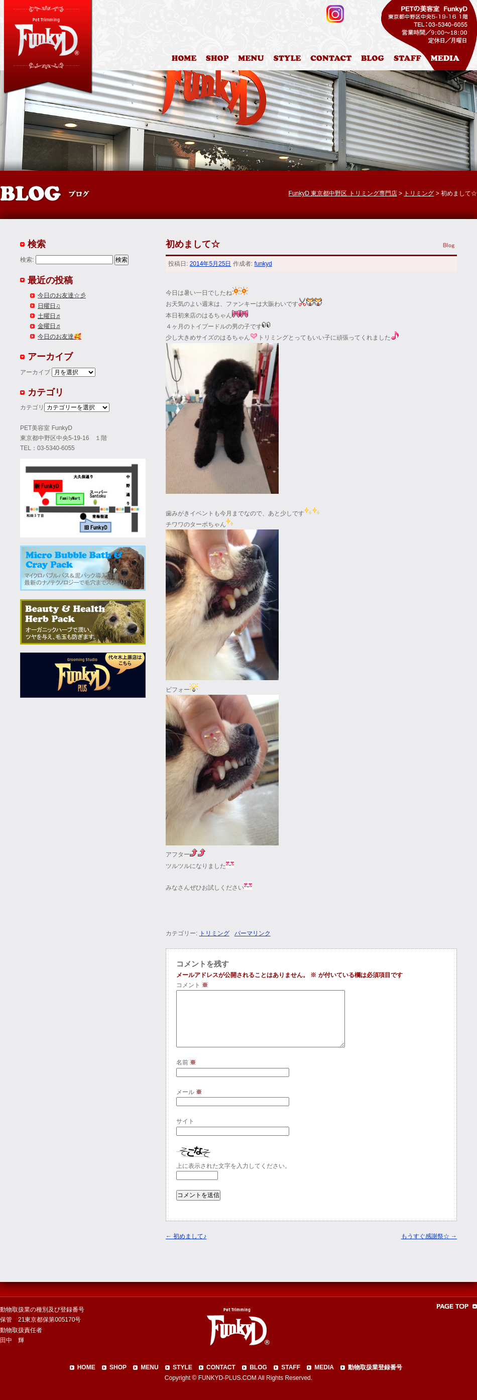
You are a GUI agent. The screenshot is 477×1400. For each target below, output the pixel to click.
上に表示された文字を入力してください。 (233, 1165)
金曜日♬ (49, 326)
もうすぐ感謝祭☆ (429, 1236)
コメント (192, 985)
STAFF (290, 1367)
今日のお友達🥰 (59, 336)
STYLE (182, 1367)
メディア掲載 (451, 59)
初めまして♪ (186, 1236)
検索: (27, 259)
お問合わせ (335, 59)
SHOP (118, 1367)
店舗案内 (218, 59)
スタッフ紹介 (410, 59)
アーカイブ (35, 372)
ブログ (377, 59)
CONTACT (220, 1367)
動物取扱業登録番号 (375, 1367)
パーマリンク (252, 933)
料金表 (252, 59)
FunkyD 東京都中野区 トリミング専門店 (343, 193)
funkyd (263, 263)
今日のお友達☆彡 (62, 295)
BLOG (258, 1367)
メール (189, 1092)
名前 (186, 1062)
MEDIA (324, 1367)
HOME (185, 59)
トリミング (214, 933)
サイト (185, 1121)
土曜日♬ (49, 315)
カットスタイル (289, 59)
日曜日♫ (49, 305)
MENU (149, 1367)
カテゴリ (32, 407)
